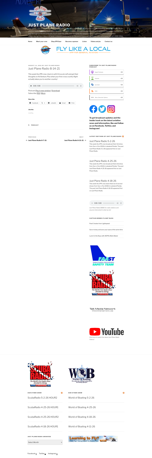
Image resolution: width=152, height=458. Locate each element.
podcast (35, 125)
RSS (38, 93)
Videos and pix (96, 41)
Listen (84, 41)
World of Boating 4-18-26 (82, 416)
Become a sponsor (71, 41)
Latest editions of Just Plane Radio (105, 136)
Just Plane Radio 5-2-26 (102, 141)
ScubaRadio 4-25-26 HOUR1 (43, 407)
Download (56, 91)
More (43, 93)
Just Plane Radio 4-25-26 (102, 161)
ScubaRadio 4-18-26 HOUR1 (43, 426)
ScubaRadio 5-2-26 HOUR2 (42, 397)
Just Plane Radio (49, 25)
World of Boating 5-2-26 (81, 397)
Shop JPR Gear (56, 41)
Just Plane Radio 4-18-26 (102, 180)
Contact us (108, 41)
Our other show (35, 393)
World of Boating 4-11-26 (81, 426)
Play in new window (43, 91)
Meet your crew (41, 41)
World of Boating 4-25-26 (82, 407)
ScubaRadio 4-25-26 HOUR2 (43, 416)
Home (30, 41)
